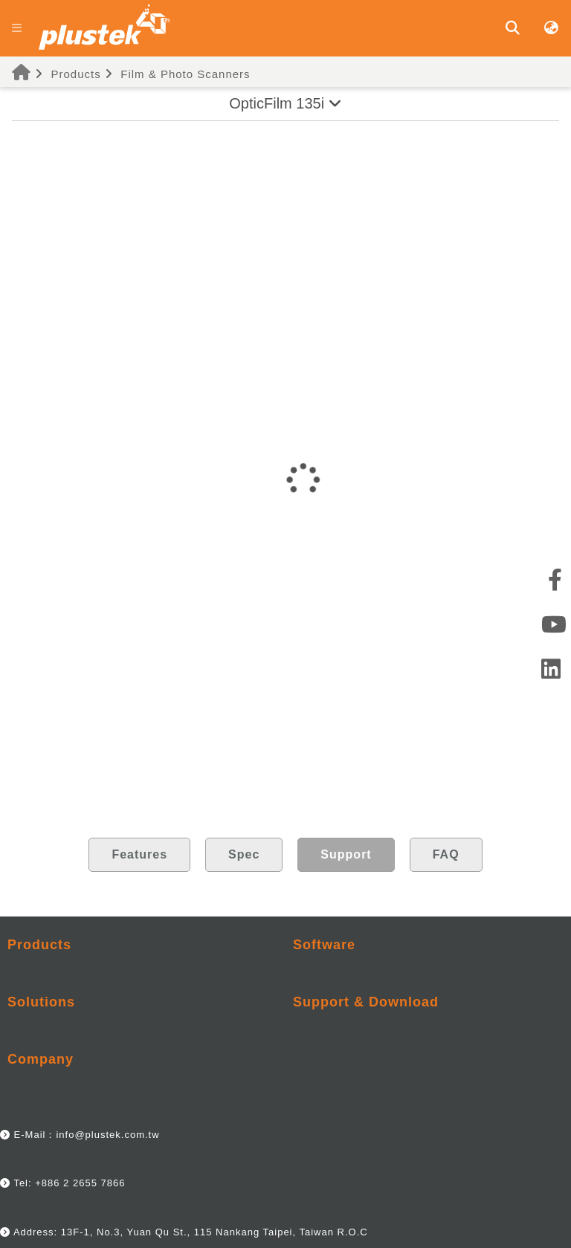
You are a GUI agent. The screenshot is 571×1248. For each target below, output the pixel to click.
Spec (243, 854)
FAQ (446, 854)
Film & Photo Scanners (185, 74)
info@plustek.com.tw (107, 1134)
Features (139, 854)
